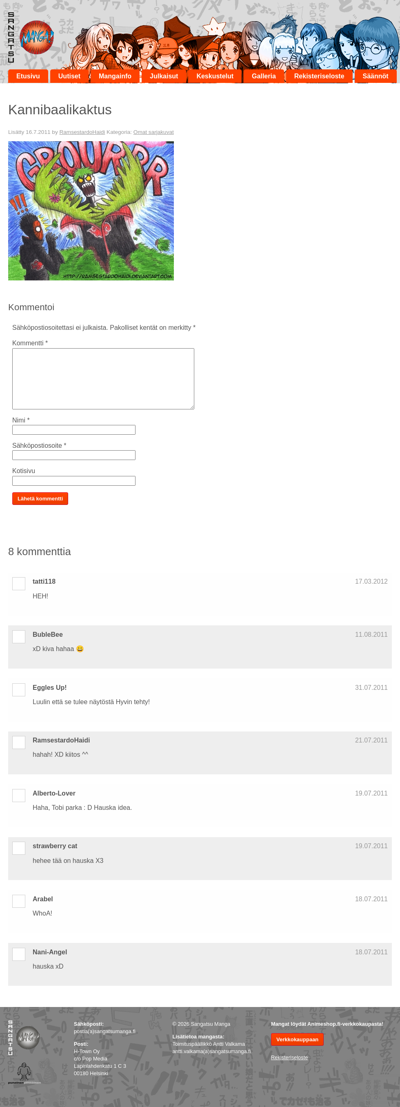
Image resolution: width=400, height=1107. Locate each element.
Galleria (264, 76)
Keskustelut (214, 76)
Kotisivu (23, 470)
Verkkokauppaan (297, 1039)
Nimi (21, 420)
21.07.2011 (371, 740)
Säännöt (376, 76)
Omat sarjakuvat (153, 132)
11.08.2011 (371, 634)
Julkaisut (164, 76)
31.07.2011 (371, 687)
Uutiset (69, 76)
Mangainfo (115, 76)
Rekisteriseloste (319, 76)
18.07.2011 (371, 899)
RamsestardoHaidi (82, 132)
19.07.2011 (371, 793)
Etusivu (28, 76)
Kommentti (30, 343)
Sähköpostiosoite (39, 445)
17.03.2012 (371, 581)
